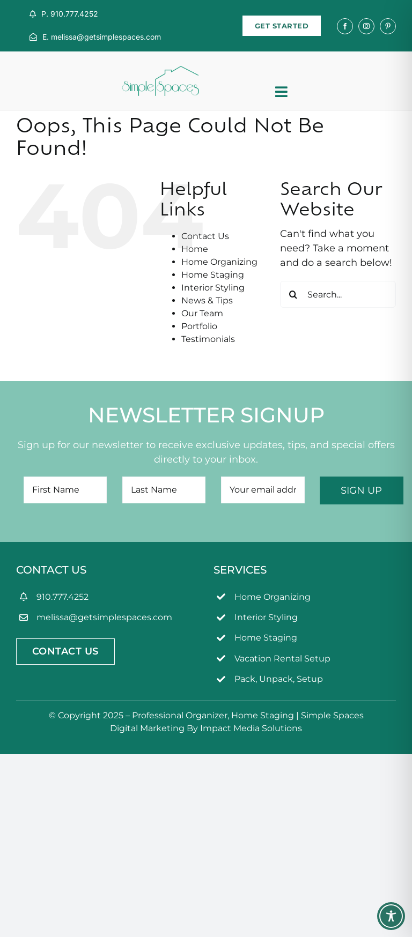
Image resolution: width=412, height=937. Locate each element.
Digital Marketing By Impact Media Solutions (206, 728)
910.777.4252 (62, 597)
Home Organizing (219, 262)
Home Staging (212, 275)
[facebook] (345, 26)
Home (194, 249)
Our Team (202, 313)
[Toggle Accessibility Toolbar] (391, 916)
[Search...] (338, 294)
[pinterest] (388, 26)
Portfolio (199, 326)
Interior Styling (213, 287)
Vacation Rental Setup (282, 658)
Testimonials (208, 339)
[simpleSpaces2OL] (160, 71)
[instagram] (366, 26)
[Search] (293, 294)
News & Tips (207, 300)
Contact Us (205, 236)
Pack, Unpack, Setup (278, 679)
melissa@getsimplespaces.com (104, 617)
